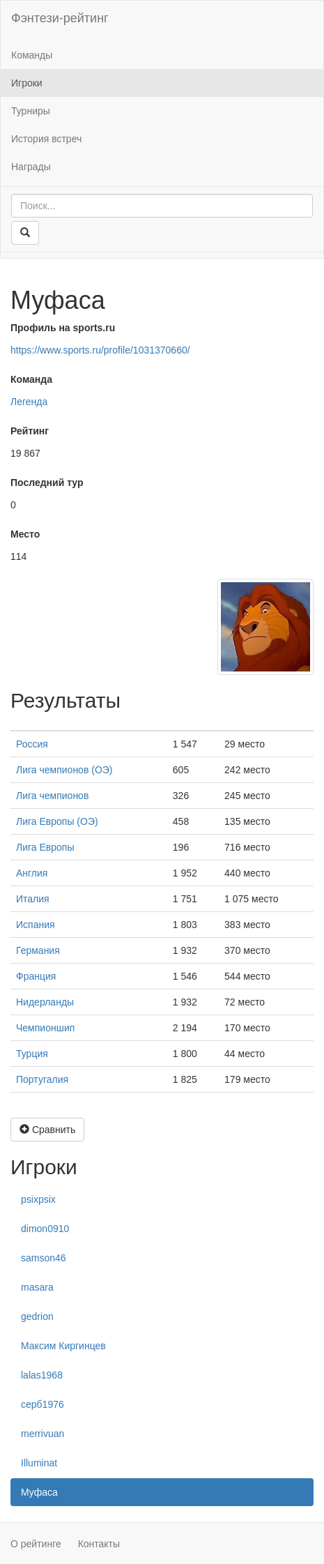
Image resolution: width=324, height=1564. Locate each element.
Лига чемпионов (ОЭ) (64, 769)
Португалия (42, 1079)
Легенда (28, 401)
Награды (31, 166)
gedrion (37, 1316)
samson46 (43, 1257)
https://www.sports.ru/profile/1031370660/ (100, 350)
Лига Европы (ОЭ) (57, 821)
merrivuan (42, 1433)
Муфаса (39, 1492)
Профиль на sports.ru (62, 327)
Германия (38, 950)
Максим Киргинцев (63, 1345)
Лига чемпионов (52, 795)
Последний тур (47, 482)
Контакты (99, 1543)
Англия (31, 873)
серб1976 (42, 1404)
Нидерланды (45, 1002)
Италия (32, 898)
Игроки (27, 83)
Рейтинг (29, 430)
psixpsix (38, 1199)
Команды (31, 55)
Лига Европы (45, 847)
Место (25, 534)
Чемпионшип (45, 1027)
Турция (32, 1053)
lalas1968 (42, 1375)
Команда (31, 379)
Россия (32, 744)
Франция (36, 976)
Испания (35, 924)
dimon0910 (45, 1228)
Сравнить (47, 1129)
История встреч (46, 138)
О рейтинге (35, 1543)
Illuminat (39, 1462)
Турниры (30, 110)
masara (37, 1287)
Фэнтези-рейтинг (60, 18)
